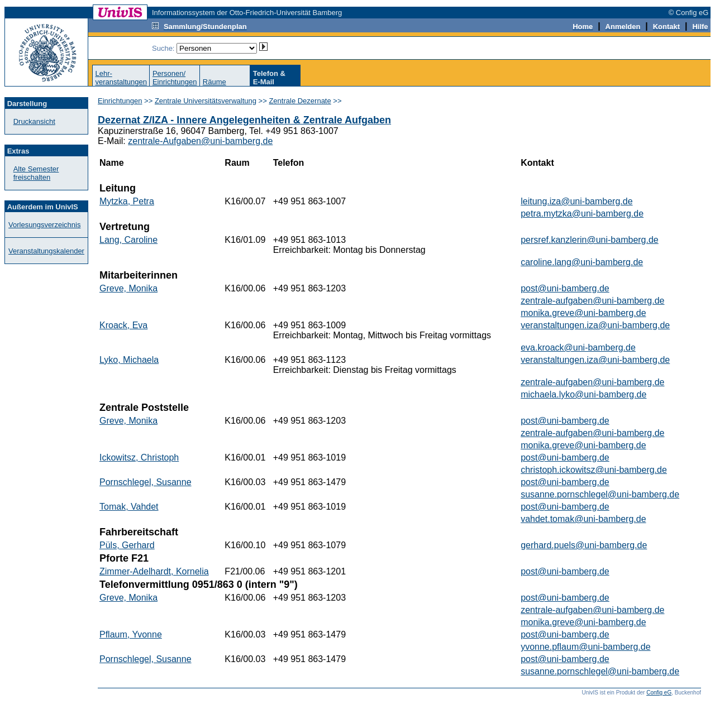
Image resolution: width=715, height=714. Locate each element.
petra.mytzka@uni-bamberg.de (582, 213)
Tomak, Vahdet (129, 506)
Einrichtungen (120, 101)
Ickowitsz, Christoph (139, 457)
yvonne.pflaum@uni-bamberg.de (585, 646)
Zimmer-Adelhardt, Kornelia (154, 571)
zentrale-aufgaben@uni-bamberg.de (592, 300)
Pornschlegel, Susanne (145, 482)
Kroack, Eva (123, 325)
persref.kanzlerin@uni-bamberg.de (590, 240)
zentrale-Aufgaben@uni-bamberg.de (200, 141)
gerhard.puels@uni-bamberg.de (584, 545)
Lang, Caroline (128, 240)
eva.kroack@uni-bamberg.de (578, 347)
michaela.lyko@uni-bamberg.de (583, 394)
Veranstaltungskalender (46, 251)
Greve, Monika (128, 288)
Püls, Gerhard (127, 545)
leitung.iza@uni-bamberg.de (576, 201)
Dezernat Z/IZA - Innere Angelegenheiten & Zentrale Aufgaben (244, 120)
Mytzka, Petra (126, 201)
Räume (214, 82)
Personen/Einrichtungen (174, 77)
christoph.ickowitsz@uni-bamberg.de (594, 470)
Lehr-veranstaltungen (121, 77)
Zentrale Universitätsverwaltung (205, 101)
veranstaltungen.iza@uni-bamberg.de (595, 325)
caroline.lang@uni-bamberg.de (582, 262)
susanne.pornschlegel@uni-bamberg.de (600, 494)
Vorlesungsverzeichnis (44, 225)
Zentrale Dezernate (300, 101)
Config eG (658, 692)
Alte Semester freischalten (36, 173)
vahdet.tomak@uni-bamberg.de (583, 519)
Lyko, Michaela (129, 360)
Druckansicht (34, 121)
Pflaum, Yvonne (130, 634)
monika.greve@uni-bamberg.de (583, 313)
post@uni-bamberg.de (565, 288)
